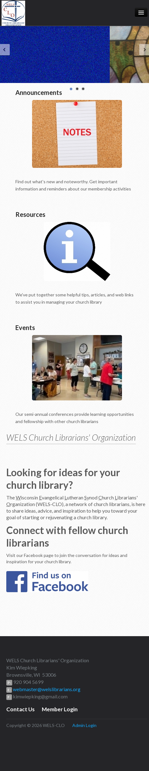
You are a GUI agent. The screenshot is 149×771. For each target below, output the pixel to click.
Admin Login (84, 725)
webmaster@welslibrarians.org (46, 689)
